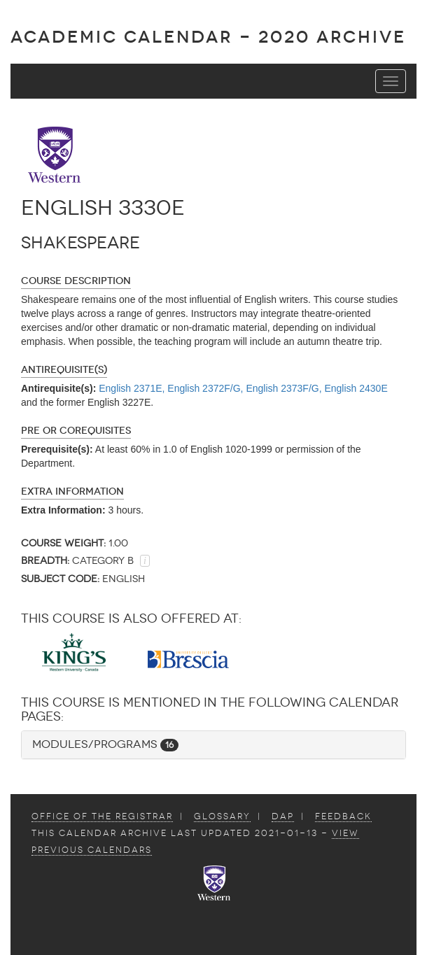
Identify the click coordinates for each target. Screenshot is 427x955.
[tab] (213, 744)
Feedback (343, 816)
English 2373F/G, (283, 388)
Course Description (76, 281)
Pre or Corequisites (76, 431)
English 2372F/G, (205, 388)
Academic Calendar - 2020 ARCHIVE (208, 37)
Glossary (222, 816)
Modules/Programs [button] (105, 744)
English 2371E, (131, 388)
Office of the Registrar (102, 816)
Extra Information (72, 491)
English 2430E (355, 388)
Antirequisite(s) (64, 370)
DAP (283, 816)
